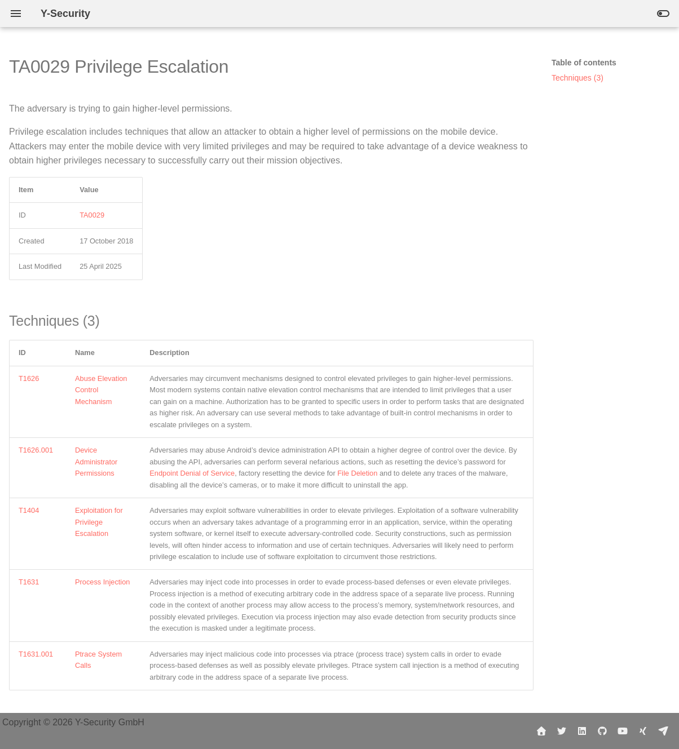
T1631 (29, 582)
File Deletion (357, 473)
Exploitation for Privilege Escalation (99, 522)
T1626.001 (36, 450)
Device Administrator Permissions (96, 461)
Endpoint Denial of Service (192, 473)
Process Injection (102, 582)
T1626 (29, 378)
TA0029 (92, 215)
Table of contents (584, 62)
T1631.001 (36, 654)
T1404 (29, 510)
